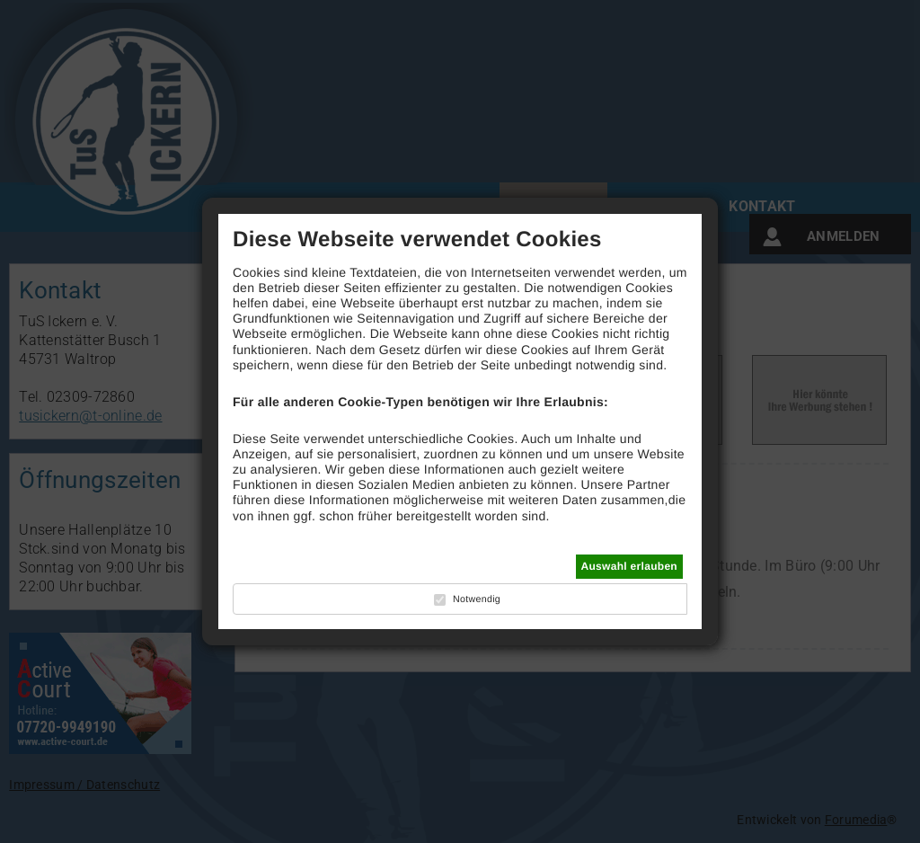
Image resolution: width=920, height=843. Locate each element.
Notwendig (476, 599)
